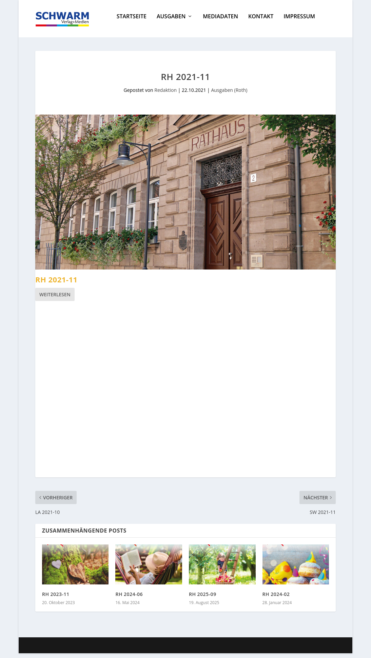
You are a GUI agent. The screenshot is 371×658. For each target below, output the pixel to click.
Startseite (132, 21)
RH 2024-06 (129, 599)
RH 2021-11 (56, 284)
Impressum (299, 21)
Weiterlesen (55, 299)
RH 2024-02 (276, 599)
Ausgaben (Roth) (229, 95)
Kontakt (260, 21)
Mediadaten (220, 21)
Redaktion (165, 95)
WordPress (158, 650)
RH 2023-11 (56, 599)
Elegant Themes (86, 650)
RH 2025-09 (202, 599)
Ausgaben (171, 21)
